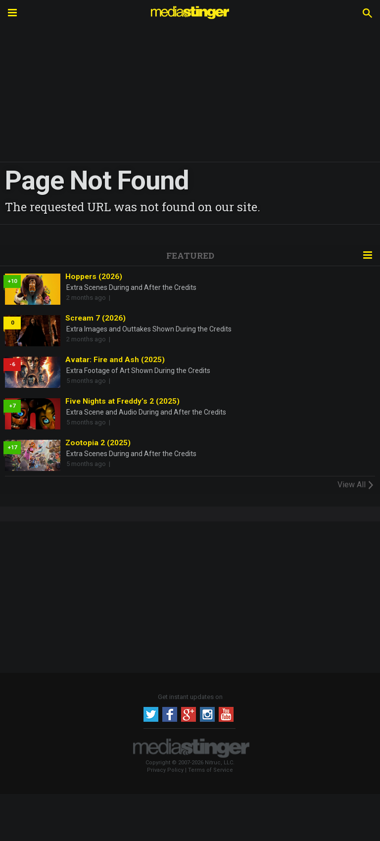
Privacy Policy (165, 770)
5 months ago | (89, 380)
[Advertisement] (190, 595)
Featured (190, 255)
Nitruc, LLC (219, 762)
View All (356, 484)
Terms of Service (210, 770)
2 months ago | (89, 297)
